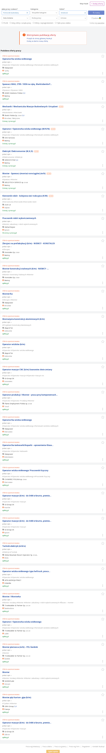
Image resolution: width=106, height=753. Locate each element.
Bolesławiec (8, 457)
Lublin (6, 633)
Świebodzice (9, 608)
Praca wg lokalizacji (33, 746)
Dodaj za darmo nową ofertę (37, 41)
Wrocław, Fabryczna (12, 118)
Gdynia (7, 207)
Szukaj (97, 13)
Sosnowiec (8, 381)
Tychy (6, 71)
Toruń (6, 406)
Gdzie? (62, 9)
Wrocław (7, 305)
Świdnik (7, 659)
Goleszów (8, 331)
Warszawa (8, 432)
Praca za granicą (60, 746)
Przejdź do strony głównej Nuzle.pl (39, 38)
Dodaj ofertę (97, 4)
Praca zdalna (47, 746)
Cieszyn (7, 684)
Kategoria (34, 9)
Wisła (6, 558)
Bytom (6, 230)
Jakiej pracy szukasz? (10, 9)
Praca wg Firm (74, 746)
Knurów (7, 507)
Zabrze (7, 734)
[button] (103, 56)
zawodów (100, 23)
